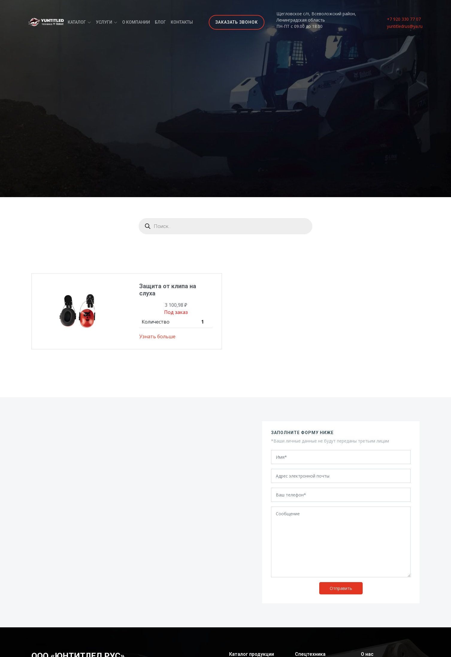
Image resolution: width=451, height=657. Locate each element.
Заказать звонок (236, 22)
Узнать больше (157, 336)
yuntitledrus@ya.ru (405, 26)
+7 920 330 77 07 (404, 19)
